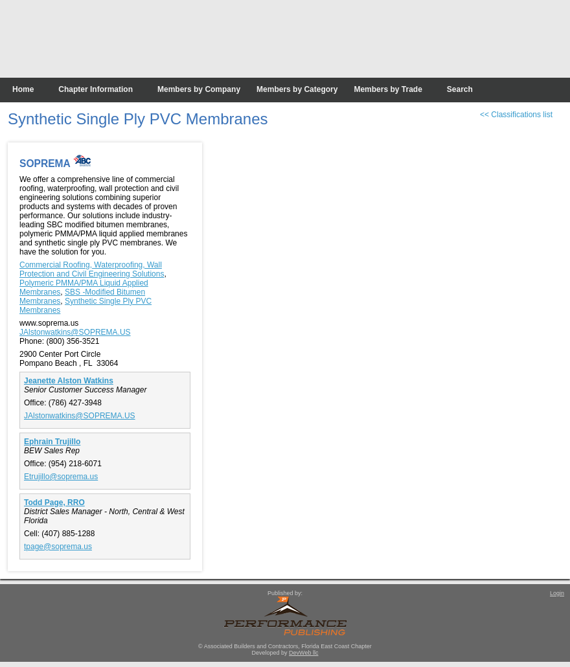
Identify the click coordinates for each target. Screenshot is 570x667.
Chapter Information (95, 89)
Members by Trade (388, 89)
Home (23, 89)
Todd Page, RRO (54, 502)
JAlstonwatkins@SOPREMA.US (75, 332)
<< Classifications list (516, 114)
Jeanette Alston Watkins (68, 380)
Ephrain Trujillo (52, 441)
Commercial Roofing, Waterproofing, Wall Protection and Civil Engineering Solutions (91, 269)
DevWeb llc (303, 653)
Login (557, 593)
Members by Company (198, 89)
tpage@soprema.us (58, 546)
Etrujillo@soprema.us (61, 476)
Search (460, 89)
